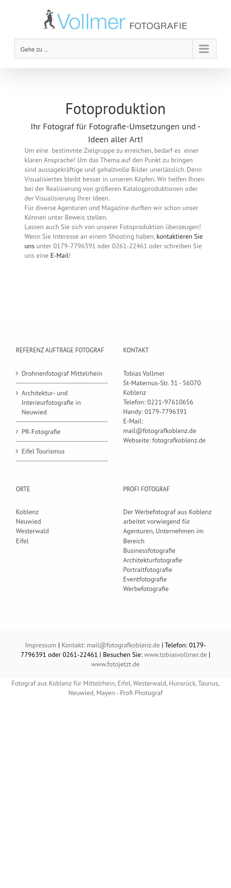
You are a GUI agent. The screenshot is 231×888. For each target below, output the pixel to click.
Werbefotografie (145, 588)
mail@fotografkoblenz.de (159, 430)
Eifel (22, 541)
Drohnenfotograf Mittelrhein (61, 373)
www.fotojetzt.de (115, 664)
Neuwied (28, 521)
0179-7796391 (166, 411)
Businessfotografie (149, 550)
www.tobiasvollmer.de (175, 654)
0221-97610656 (170, 402)
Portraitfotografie (147, 569)
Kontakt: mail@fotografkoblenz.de (111, 645)
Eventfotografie (145, 579)
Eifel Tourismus (42, 451)
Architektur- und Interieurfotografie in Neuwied (51, 402)
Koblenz (27, 511)
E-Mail (59, 255)
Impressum (41, 645)
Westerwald (32, 531)
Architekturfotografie (152, 560)
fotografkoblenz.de (179, 440)
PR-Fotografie (40, 431)
